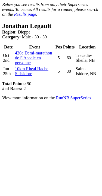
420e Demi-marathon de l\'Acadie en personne (33, 58)
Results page (25, 14)
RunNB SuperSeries (73, 98)
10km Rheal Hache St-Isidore (31, 71)
